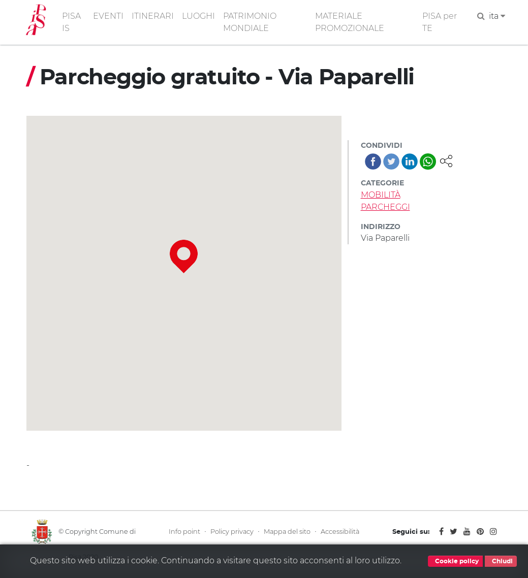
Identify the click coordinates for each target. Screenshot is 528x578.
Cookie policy (455, 561)
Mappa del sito (287, 531)
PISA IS (71, 22)
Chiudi (501, 561)
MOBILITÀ (380, 195)
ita (497, 16)
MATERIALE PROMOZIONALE (349, 22)
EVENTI (108, 16)
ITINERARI (153, 16)
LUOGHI (198, 16)
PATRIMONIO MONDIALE (249, 22)
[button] (446, 160)
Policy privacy (232, 531)
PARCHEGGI (385, 207)
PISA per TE (439, 22)
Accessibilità (340, 531)
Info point (184, 531)
